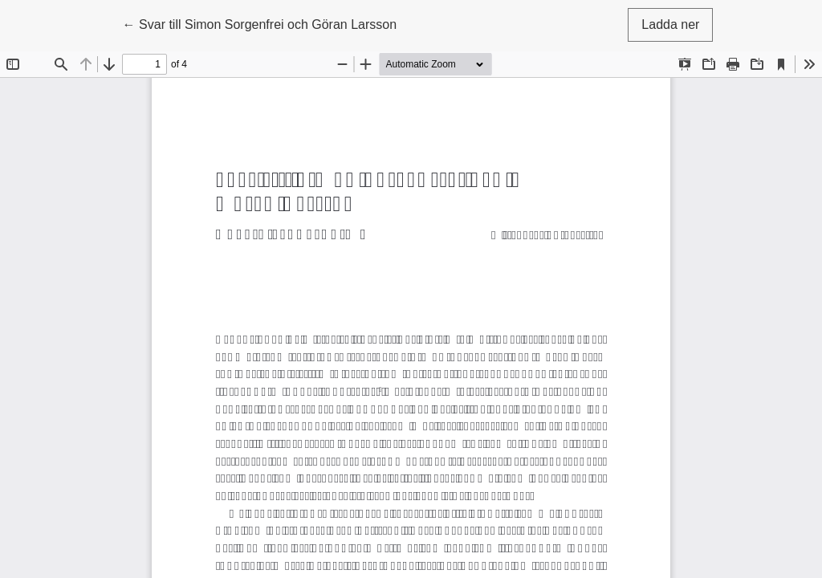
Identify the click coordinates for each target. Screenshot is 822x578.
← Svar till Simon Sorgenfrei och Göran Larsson (260, 22)
